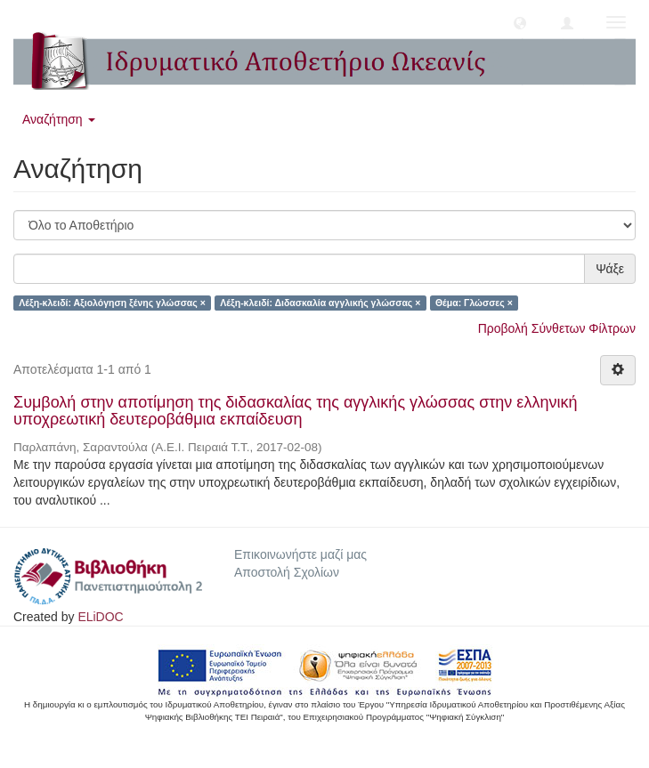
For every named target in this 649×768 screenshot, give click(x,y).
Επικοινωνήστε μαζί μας (300, 554)
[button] (520, 22)
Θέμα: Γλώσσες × (474, 302)
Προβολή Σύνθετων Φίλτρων (557, 328)
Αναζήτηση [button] (58, 119)
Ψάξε (610, 269)
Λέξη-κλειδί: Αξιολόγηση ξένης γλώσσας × (112, 302)
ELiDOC (100, 617)
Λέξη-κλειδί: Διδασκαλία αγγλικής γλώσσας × (320, 302)
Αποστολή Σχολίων (286, 572)
